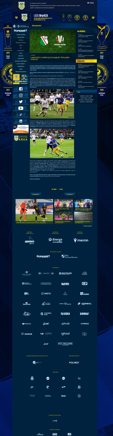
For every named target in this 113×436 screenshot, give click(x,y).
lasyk (87, 96)
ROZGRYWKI (21, 58)
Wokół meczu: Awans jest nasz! (85, 82)
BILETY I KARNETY (21, 63)
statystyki (88, 102)
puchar (81, 100)
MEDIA (20, 69)
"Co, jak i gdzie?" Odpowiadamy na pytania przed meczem (85, 36)
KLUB (21, 53)
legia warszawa (87, 97)
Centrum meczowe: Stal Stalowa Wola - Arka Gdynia (85, 77)
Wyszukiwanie (20, 50)
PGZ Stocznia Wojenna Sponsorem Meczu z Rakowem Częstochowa (86, 51)
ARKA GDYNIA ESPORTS (20, 71)
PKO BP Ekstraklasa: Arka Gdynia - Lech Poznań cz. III (63, 222)
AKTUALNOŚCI (20, 37)
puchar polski (88, 100)
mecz (90, 98)
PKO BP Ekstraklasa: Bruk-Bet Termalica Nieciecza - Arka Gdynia (31, 222)
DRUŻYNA (21, 55)
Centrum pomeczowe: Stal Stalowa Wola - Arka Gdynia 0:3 (85, 72)
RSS (21, 47)
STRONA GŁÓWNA (21, 34)
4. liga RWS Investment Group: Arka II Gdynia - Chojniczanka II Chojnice (83, 209)
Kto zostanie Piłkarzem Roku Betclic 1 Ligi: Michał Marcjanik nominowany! (86, 66)
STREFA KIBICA (20, 66)
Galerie (21, 45)
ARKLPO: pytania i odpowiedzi (84, 46)
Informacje (20, 40)
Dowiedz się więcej (34, 5)
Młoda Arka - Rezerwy (21, 42)
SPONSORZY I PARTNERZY (21, 61)
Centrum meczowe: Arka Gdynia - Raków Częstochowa (85, 41)
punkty (82, 102)
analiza (82, 96)
